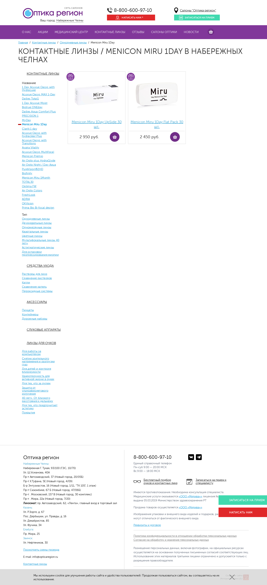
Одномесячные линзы (36, 227)
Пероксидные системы (37, 291)
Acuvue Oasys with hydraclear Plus (34, 135)
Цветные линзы (32, 236)
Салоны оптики (164, 32)
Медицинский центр (71, 32)
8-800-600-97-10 (133, 10)
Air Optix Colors (32, 190)
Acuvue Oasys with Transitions (34, 142)
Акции (43, 32)
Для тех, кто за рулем (36, 383)
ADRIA (26, 199)
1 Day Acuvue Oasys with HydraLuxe (38, 89)
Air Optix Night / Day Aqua (39, 164)
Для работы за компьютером (31, 353)
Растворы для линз (34, 274)
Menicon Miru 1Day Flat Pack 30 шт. (157, 124)
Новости (191, 32)
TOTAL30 (27, 182)
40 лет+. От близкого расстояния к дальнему (37, 400)
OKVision (27, 203)
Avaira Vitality (30, 147)
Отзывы (138, 32)
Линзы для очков (41, 343)
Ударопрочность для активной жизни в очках (38, 378)
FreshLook (28, 195)
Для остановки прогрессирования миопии (40, 254)
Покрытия (28, 412)
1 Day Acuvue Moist (34, 103)
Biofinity (27, 173)
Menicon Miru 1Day (34, 124)
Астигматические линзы (38, 247)
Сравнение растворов (37, 278)
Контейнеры (30, 314)
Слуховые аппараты (44, 329)
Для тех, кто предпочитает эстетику (40, 407)
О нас (26, 32)
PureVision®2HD (32, 169)
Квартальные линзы (35, 231)
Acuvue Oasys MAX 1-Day (38, 94)
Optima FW (29, 186)
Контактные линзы (110, 32)
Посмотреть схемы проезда (41, 549)
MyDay (26, 120)
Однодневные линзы (73, 42)
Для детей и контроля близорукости (36, 370)
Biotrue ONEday (32, 107)
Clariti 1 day (29, 128)
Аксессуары (37, 302)
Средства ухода (40, 266)
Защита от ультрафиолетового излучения (35, 390)
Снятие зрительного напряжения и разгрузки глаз (38, 361)
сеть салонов (73, 7)
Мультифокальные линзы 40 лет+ (40, 242)
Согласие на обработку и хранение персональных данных (171, 540)
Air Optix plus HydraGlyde (38, 160)
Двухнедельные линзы (37, 223)
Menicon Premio (32, 156)
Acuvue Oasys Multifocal (38, 152)
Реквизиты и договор (147, 525)
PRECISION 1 (30, 116)
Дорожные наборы (34, 318)
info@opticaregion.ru (45, 557)
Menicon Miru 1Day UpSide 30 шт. (97, 124)
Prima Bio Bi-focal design (38, 207)
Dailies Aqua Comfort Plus (39, 111)
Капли (26, 282)
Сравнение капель (34, 286)
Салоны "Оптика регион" (198, 10)
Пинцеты (28, 310)
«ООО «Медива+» (190, 496)
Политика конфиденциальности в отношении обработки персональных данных (185, 536)
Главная (23, 42)
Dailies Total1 (30, 98)
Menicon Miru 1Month (36, 177)
